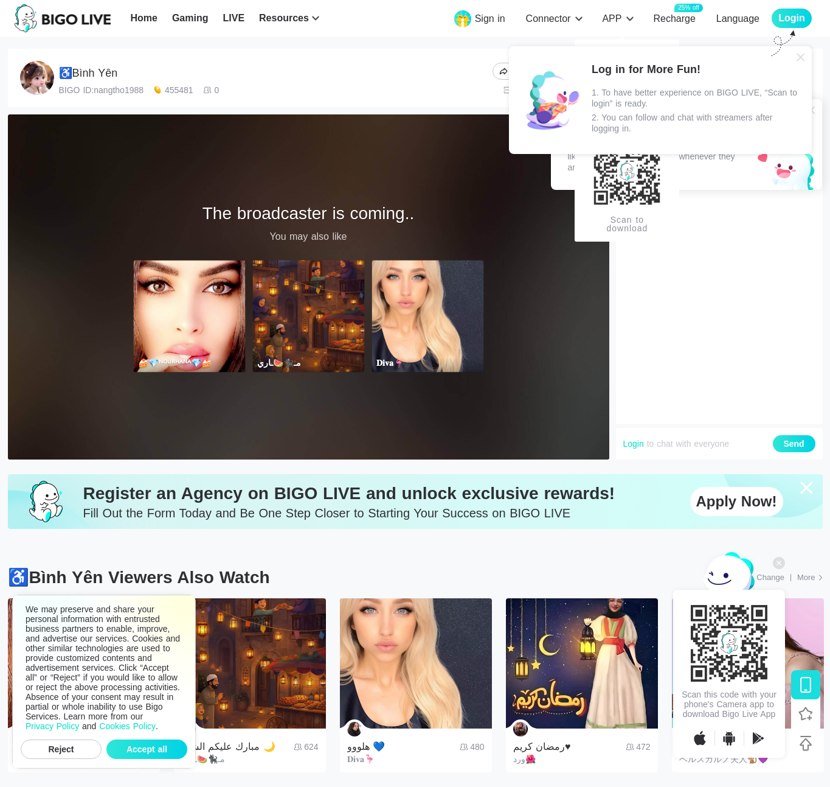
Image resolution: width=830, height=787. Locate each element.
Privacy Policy (52, 726)
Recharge (674, 18)
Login (633, 444)
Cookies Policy (127, 726)
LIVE (233, 18)
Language (737, 18)
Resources (284, 18)
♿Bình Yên (88, 73)
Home (143, 18)
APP (611, 18)
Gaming (190, 18)
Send (793, 444)
